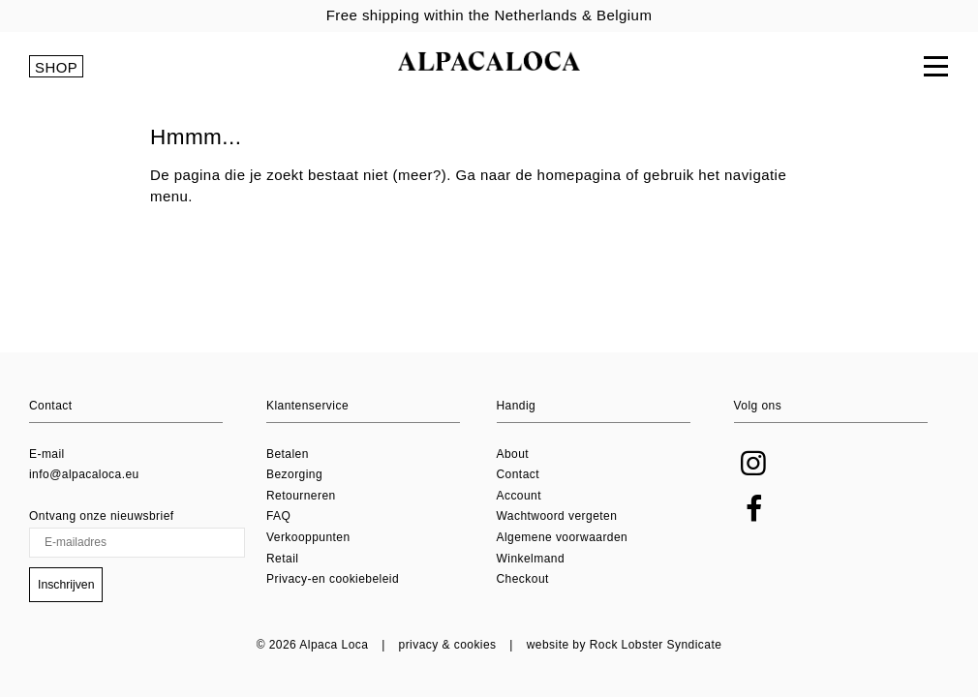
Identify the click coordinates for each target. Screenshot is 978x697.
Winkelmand (531, 558)
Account (519, 495)
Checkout (523, 580)
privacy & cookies (448, 645)
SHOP (56, 68)
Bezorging (294, 475)
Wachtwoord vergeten (557, 517)
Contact (518, 475)
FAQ (278, 517)
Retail (282, 558)
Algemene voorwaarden (562, 537)
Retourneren (301, 495)
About (513, 454)
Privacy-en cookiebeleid (332, 580)
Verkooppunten (308, 537)
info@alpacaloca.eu (84, 475)
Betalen (287, 454)
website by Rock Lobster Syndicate (624, 645)
